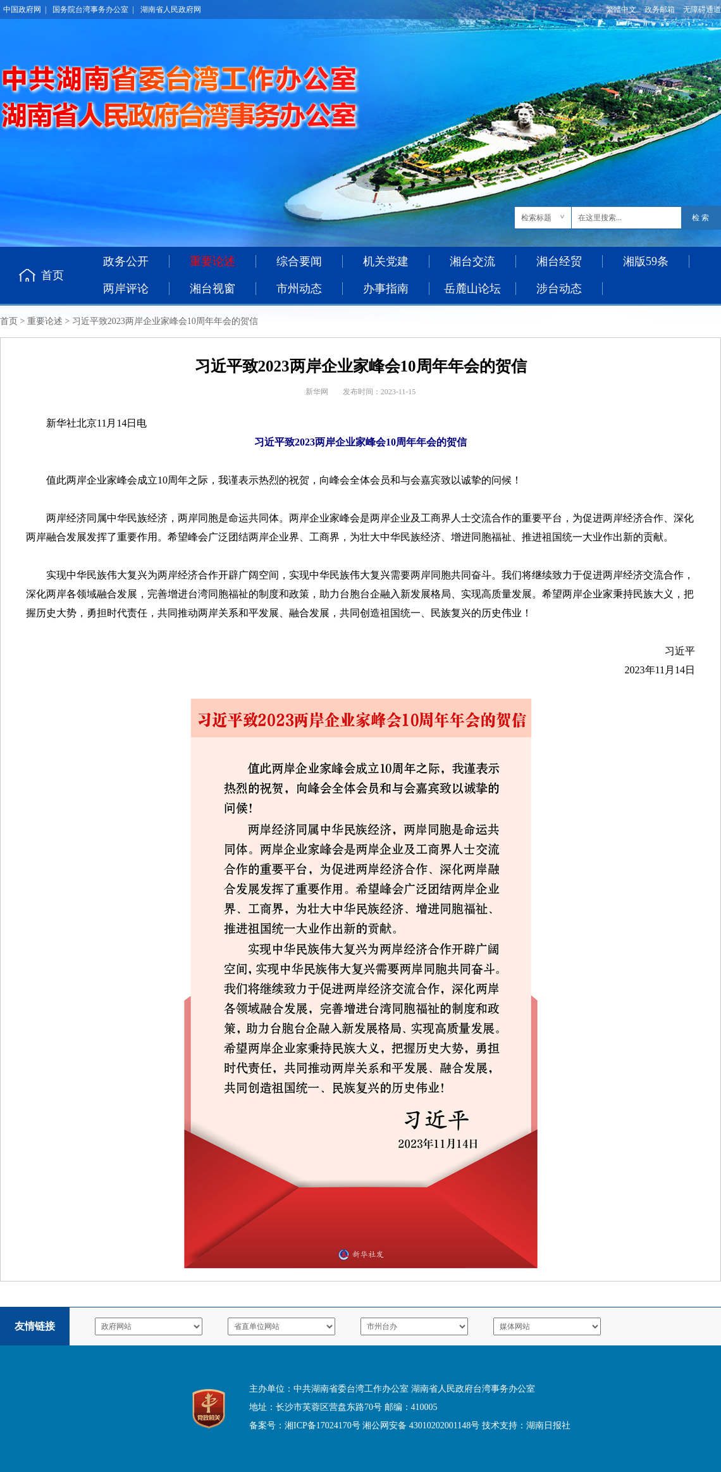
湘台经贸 (559, 261)
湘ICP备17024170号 (322, 1425)
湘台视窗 (212, 288)
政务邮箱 (659, 9)
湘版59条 (646, 261)
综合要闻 (299, 261)
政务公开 (126, 261)
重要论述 (45, 321)
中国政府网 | (24, 9)
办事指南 (386, 288)
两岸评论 (126, 288)
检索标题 (536, 217)
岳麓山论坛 (472, 288)
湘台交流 (472, 261)
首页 (52, 275)
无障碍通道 (702, 9)
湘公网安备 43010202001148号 (420, 1425)
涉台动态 (559, 288)
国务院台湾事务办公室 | (92, 9)
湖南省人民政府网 (170, 9)
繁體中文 (621, 9)
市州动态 (299, 288)
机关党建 (386, 261)
